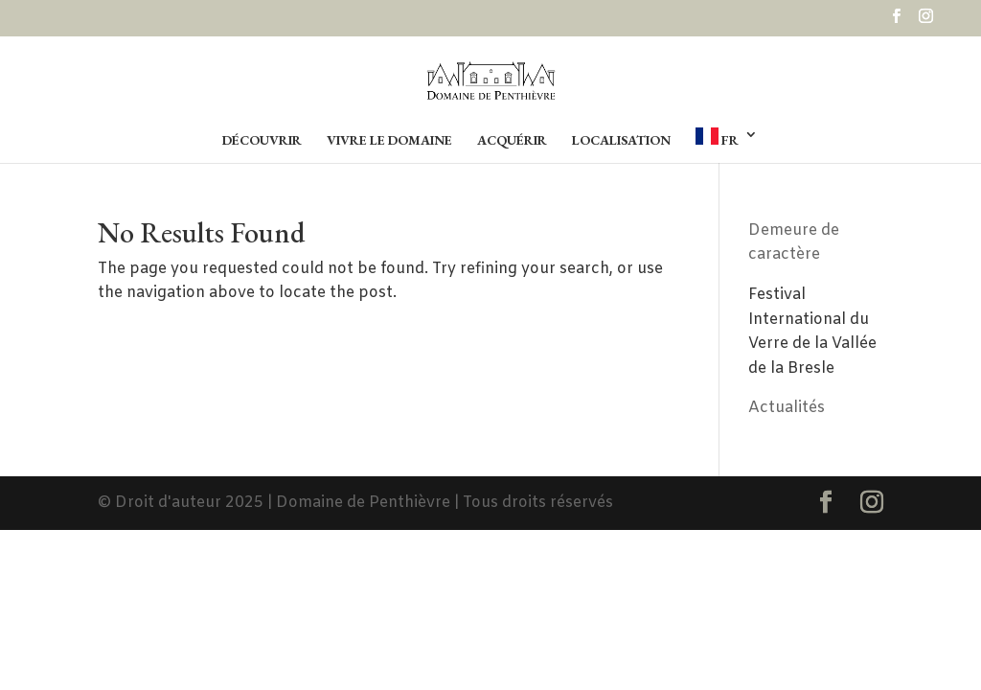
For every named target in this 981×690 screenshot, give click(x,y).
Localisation (621, 141)
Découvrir (262, 141)
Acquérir (512, 141)
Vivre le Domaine (389, 141)
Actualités (786, 408)
